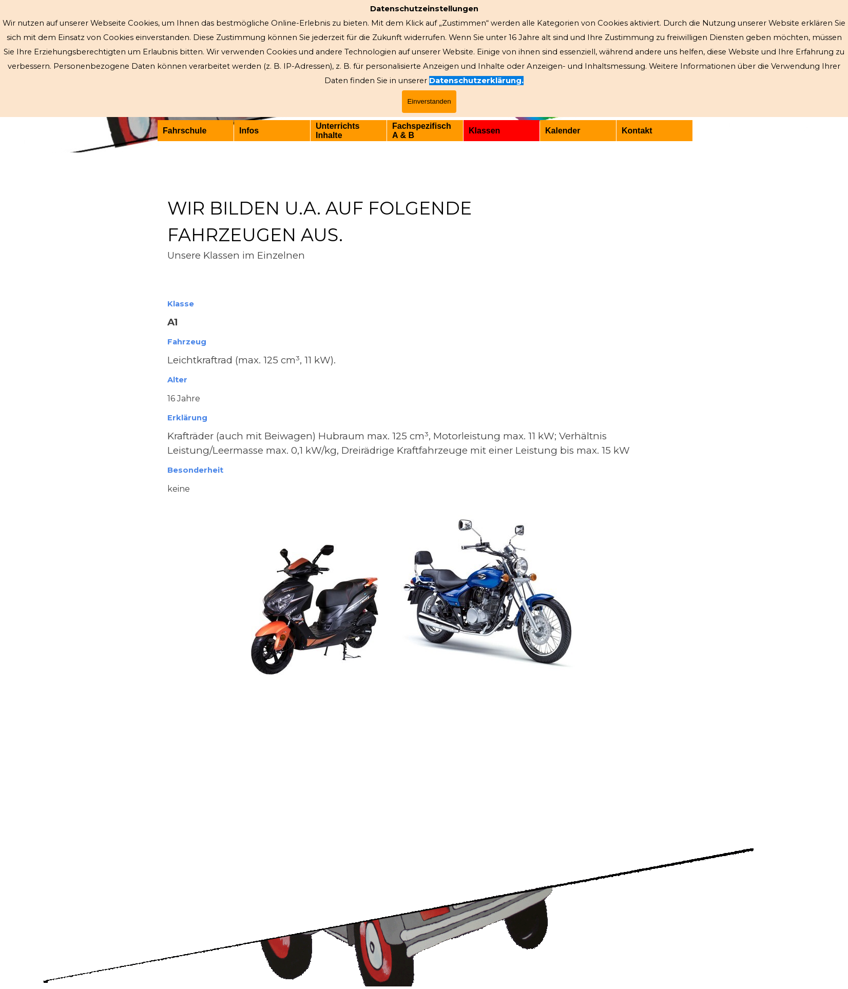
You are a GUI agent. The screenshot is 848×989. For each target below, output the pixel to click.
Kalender (562, 130)
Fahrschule (184, 130)
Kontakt (637, 130)
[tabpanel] (424, 513)
